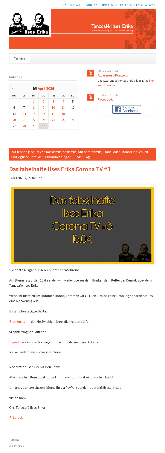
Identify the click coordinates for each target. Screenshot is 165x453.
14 (24, 114)
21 (24, 120)
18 (63, 114)
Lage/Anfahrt (73, 4)
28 (24, 126)
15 (33, 114)
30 (43, 126)
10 (53, 108)
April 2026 (46, 88)
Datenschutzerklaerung (138, 4)
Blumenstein (18, 321)
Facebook (105, 99)
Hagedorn (16, 342)
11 (63, 108)
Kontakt (92, 4)
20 (14, 120)
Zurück (18, 417)
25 (63, 120)
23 (43, 120)
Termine (19, 58)
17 (53, 114)
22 (33, 120)
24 (53, 120)
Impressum (109, 4)
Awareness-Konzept (113, 75)
